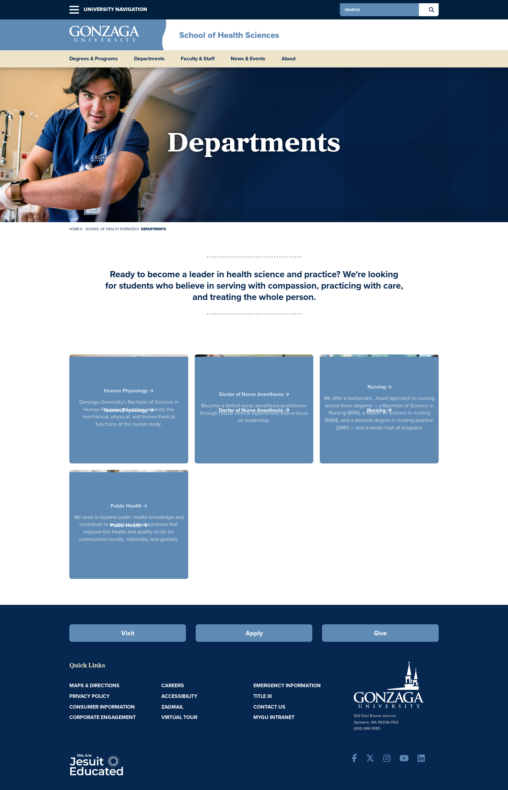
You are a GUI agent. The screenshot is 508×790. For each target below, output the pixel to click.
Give (380, 633)
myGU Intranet (273, 717)
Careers (172, 685)
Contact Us (269, 707)
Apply (254, 633)
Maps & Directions (94, 685)
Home (74, 229)
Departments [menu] (149, 58)
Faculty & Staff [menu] (197, 58)
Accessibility (179, 696)
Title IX (262, 696)
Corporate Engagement (102, 717)
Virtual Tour (179, 717)
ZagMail (172, 707)
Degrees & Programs (93, 58)
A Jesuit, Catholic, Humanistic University (124, 764)
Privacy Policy (89, 696)
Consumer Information (102, 707)
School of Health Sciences (229, 35)
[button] (74, 10)
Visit (127, 633)
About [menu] (288, 58)
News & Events (248, 58)
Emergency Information (287, 685)
